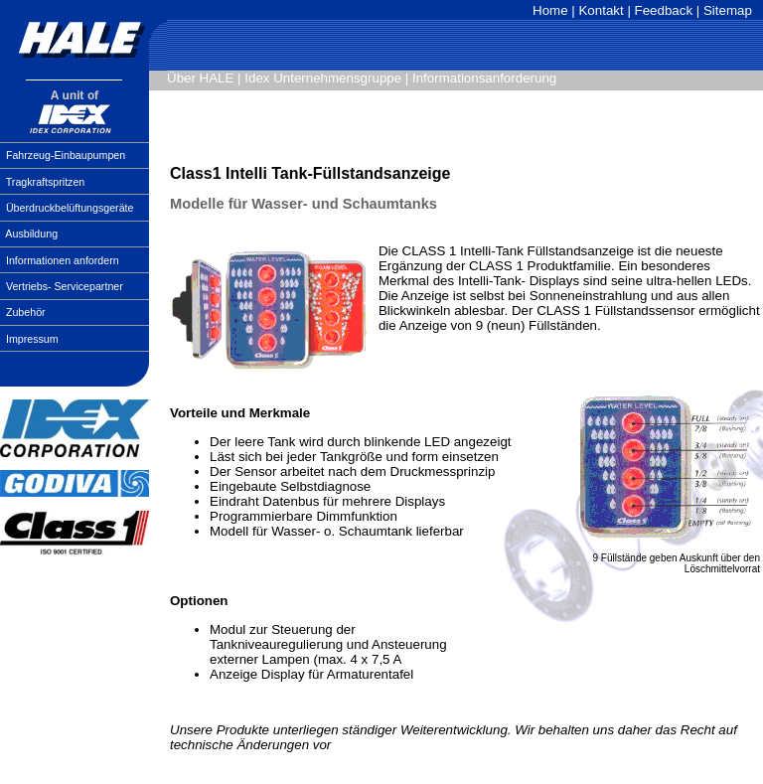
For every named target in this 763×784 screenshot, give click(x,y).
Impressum (32, 339)
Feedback (664, 10)
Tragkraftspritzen (45, 182)
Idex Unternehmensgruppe (322, 78)
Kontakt (600, 10)
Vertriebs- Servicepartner (64, 286)
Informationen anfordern (62, 260)
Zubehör (26, 312)
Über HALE (200, 78)
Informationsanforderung (484, 78)
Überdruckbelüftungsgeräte (70, 208)
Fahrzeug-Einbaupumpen (65, 155)
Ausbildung (31, 233)
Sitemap (727, 10)
